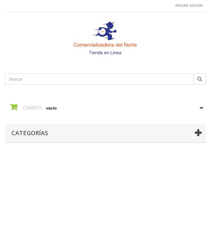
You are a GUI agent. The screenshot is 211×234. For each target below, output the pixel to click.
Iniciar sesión (189, 5)
